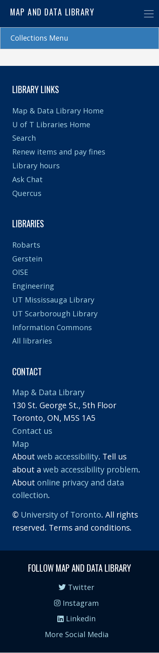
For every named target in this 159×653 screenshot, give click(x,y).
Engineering (33, 286)
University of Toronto (61, 514)
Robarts (26, 245)
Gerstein (27, 258)
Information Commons (52, 327)
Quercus (26, 193)
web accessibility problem (90, 469)
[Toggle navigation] (149, 14)
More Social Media (77, 634)
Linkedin (76, 618)
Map (20, 443)
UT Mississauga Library (53, 300)
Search (24, 138)
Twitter (76, 587)
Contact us (32, 430)
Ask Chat (27, 179)
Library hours (36, 165)
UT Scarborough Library (55, 313)
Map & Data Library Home (58, 110)
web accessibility (67, 456)
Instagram (76, 603)
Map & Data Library (48, 392)
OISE (20, 272)
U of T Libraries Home (51, 124)
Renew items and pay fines (58, 152)
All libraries (32, 341)
